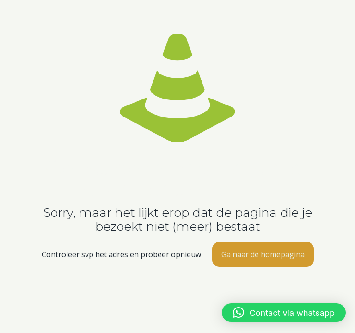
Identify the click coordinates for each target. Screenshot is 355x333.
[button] (284, 312)
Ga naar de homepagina (263, 254)
